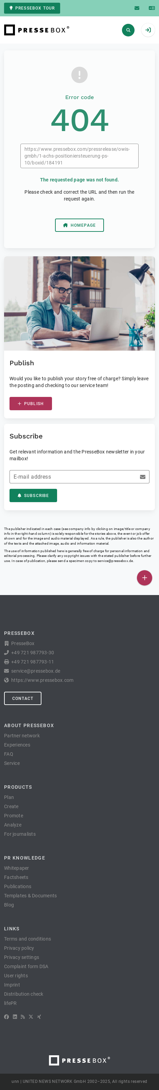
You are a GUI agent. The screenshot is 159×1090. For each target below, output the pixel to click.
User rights (16, 975)
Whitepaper (16, 868)
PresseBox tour (32, 8)
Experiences (17, 745)
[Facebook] (6, 1016)
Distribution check (23, 994)
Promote (13, 815)
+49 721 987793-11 (32, 661)
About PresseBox (29, 725)
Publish (31, 403)
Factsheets (16, 877)
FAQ (8, 754)
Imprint (12, 985)
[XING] (39, 1016)
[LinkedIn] (15, 1016)
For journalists (20, 834)
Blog (9, 905)
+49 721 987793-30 (32, 652)
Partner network (22, 735)
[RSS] (23, 1016)
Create (11, 806)
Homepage (79, 225)
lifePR (10, 1003)
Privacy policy (19, 948)
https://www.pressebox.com (42, 680)
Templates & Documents (30, 895)
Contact (22, 698)
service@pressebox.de (115, 561)
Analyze (12, 825)
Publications (17, 886)
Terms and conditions (27, 939)
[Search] (128, 30)
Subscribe (33, 495)
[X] (31, 1016)
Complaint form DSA (26, 966)
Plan (9, 797)
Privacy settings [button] (21, 957)
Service (12, 763)
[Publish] (144, 578)
